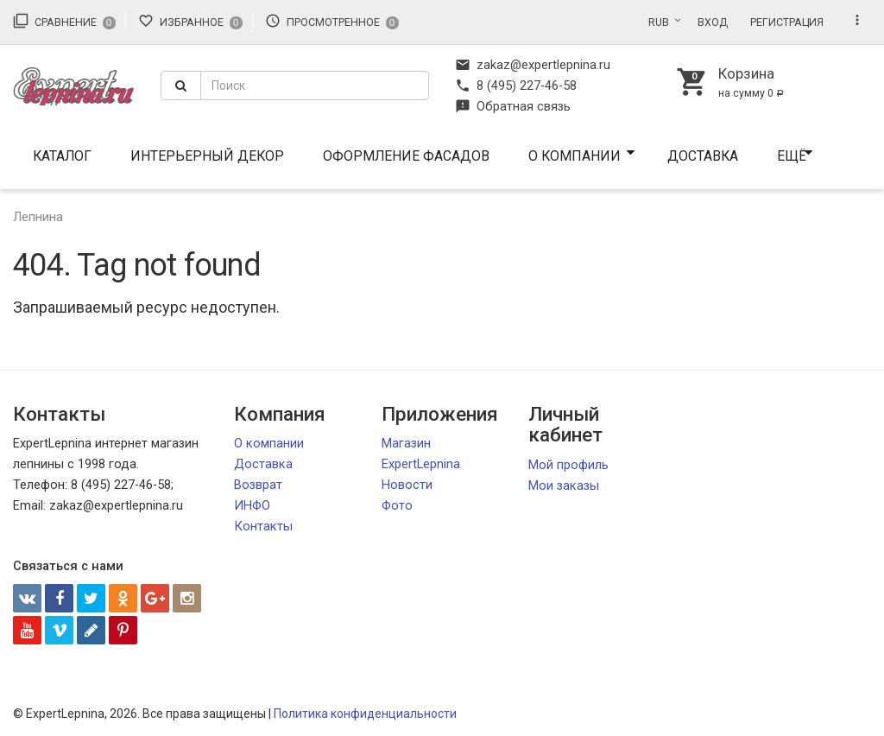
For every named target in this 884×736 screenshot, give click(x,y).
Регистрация (787, 22)
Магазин (406, 443)
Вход (713, 22)
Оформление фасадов (406, 156)
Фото (397, 505)
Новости (407, 484)
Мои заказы (563, 485)
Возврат (258, 484)
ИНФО (252, 505)
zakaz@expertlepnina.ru (532, 65)
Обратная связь (513, 106)
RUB (658, 22)
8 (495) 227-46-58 (516, 85)
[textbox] (314, 85)
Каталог (62, 156)
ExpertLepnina (421, 464)
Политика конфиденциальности (365, 713)
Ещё (791, 156)
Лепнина (38, 217)
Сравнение (64, 21)
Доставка (702, 156)
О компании (574, 156)
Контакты (263, 526)
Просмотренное (332, 21)
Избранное (190, 21)
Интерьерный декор (207, 156)
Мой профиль (568, 465)
